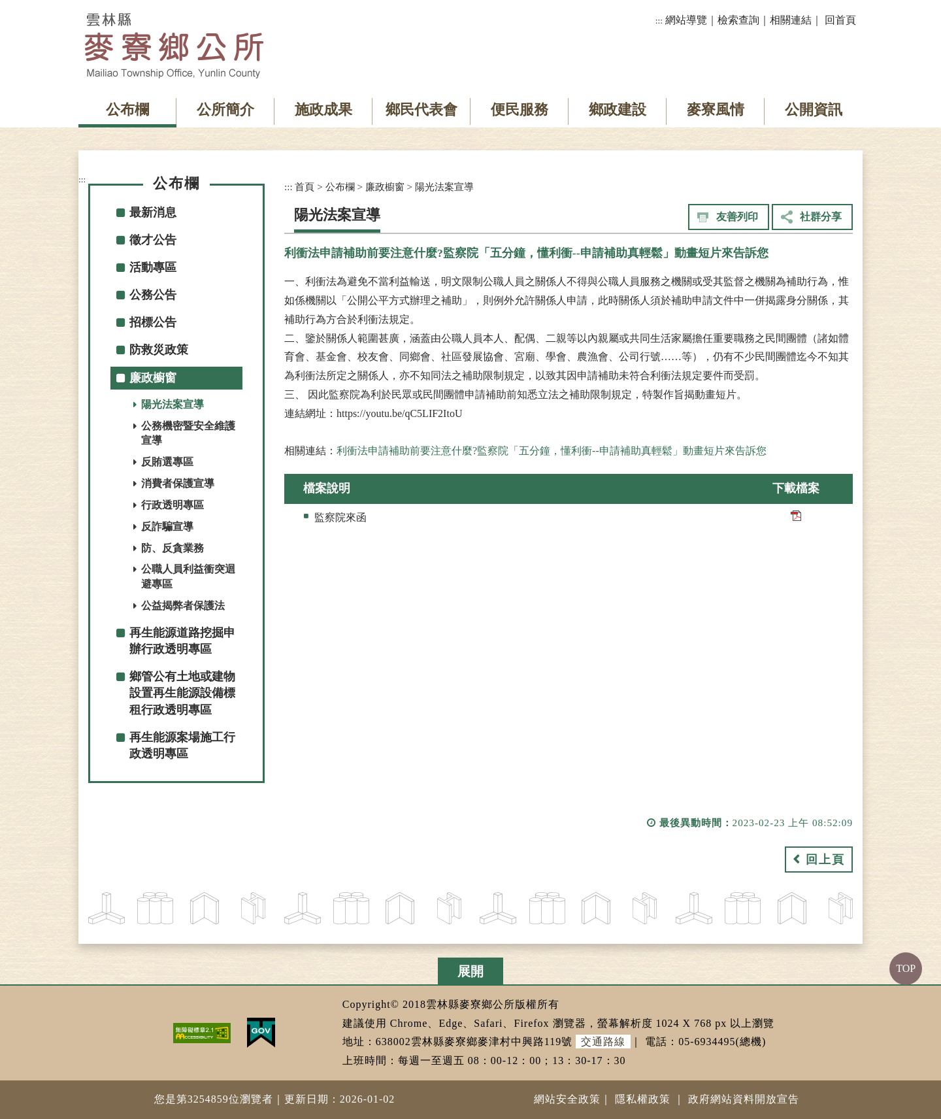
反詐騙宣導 (167, 526)
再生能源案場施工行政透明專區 (182, 745)
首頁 (304, 186)
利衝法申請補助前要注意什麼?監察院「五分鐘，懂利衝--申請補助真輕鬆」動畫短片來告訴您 (552, 450)
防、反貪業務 (172, 548)
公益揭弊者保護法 (183, 605)
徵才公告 (152, 239)
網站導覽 (686, 19)
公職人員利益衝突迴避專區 (188, 576)
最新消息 (152, 212)
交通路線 (603, 1041)
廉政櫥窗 (152, 377)
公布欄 (127, 109)
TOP (906, 968)
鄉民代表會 (421, 109)
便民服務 (519, 109)
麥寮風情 (715, 109)
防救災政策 (158, 349)
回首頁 (840, 19)
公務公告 (152, 294)
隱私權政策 (642, 1099)
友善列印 (737, 216)
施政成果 (323, 109)
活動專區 (152, 267)
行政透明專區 (172, 504)
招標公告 (152, 322)
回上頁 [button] (825, 859)
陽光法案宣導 (172, 404)
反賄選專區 (167, 461)
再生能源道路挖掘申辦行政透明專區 (182, 641)
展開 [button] (470, 971)
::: (659, 20)
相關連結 (791, 19)
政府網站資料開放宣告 (743, 1099)
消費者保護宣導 (177, 483)
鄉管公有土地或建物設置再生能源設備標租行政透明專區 (182, 693)
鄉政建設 (617, 109)
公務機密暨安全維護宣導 (188, 433)
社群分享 (821, 216)
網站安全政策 (567, 1099)
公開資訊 (813, 109)
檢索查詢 (738, 19)
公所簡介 (225, 109)
